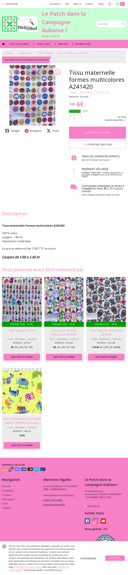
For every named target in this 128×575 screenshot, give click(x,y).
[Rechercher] (124, 24)
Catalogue (8, 490)
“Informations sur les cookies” (28, 567)
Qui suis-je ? (8, 499)
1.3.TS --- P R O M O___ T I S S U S (72, 53)
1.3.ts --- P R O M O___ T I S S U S (89, 92)
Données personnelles (54, 504)
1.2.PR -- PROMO (44, 53)
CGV (5, 503)
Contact (89, 4)
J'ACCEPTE (115, 558)
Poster (53, 131)
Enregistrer (33, 131)
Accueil (8, 53)
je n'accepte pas (88, 558)
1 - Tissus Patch (24, 53)
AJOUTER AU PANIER (97, 132)
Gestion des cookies (52, 500)
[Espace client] (109, 4)
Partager (12, 131)
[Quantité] (75, 118)
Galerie (6, 508)
